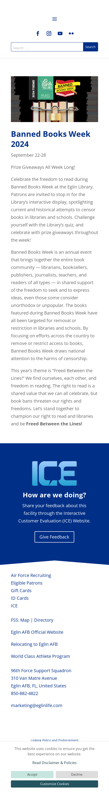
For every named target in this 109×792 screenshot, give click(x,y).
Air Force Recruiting (31, 575)
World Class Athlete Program (40, 656)
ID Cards (20, 598)
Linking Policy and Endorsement (54, 740)
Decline (76, 774)
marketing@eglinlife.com (36, 705)
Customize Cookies (54, 783)
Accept (32, 774)
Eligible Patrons (27, 583)
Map (24, 620)
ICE (14, 606)
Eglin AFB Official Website (37, 632)
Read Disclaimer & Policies (54, 762)
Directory (43, 620)
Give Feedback (54, 537)
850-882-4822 (24, 693)
